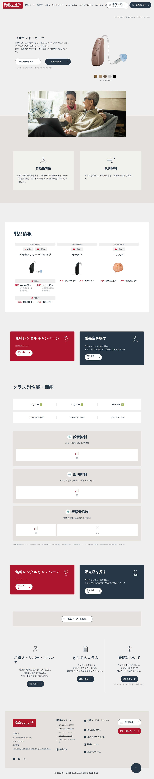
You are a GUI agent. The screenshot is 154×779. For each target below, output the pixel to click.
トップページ (118, 17)
